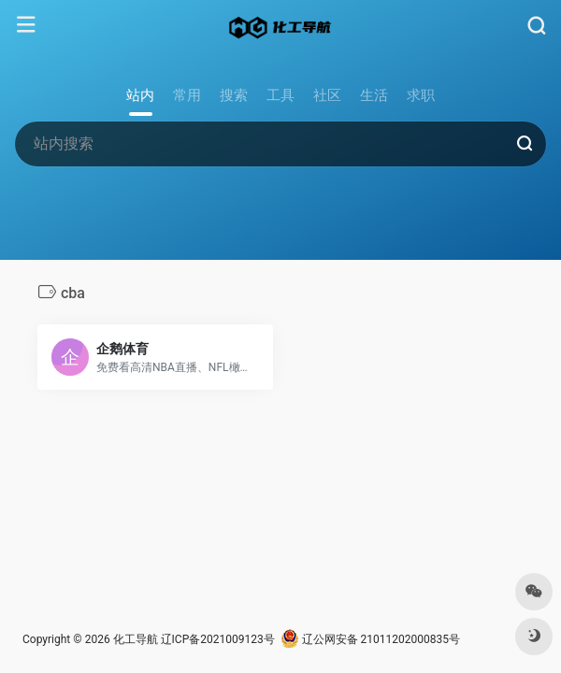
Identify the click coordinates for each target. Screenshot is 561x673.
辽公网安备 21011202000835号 (370, 639)
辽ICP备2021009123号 (218, 639)
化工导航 (135, 639)
